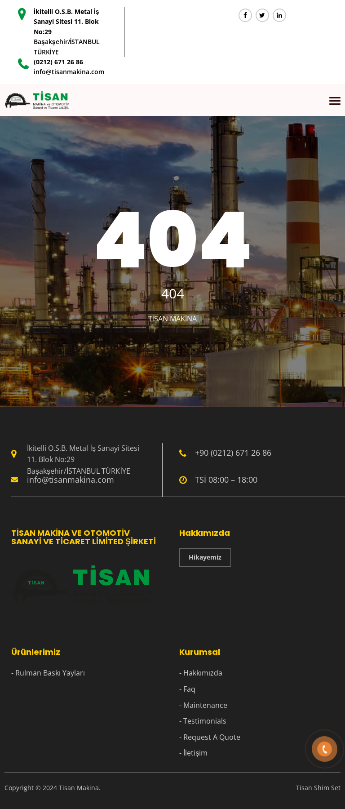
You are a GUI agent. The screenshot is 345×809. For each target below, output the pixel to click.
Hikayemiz (205, 557)
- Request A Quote (209, 737)
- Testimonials (202, 721)
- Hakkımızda (200, 673)
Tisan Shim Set (318, 787)
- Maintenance (203, 705)
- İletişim (193, 753)
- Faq (187, 689)
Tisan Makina (172, 319)
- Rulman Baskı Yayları (48, 673)
